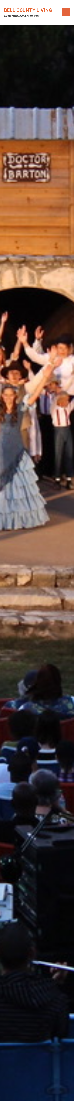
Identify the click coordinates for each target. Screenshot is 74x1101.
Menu (66, 12)
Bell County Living (28, 10)
